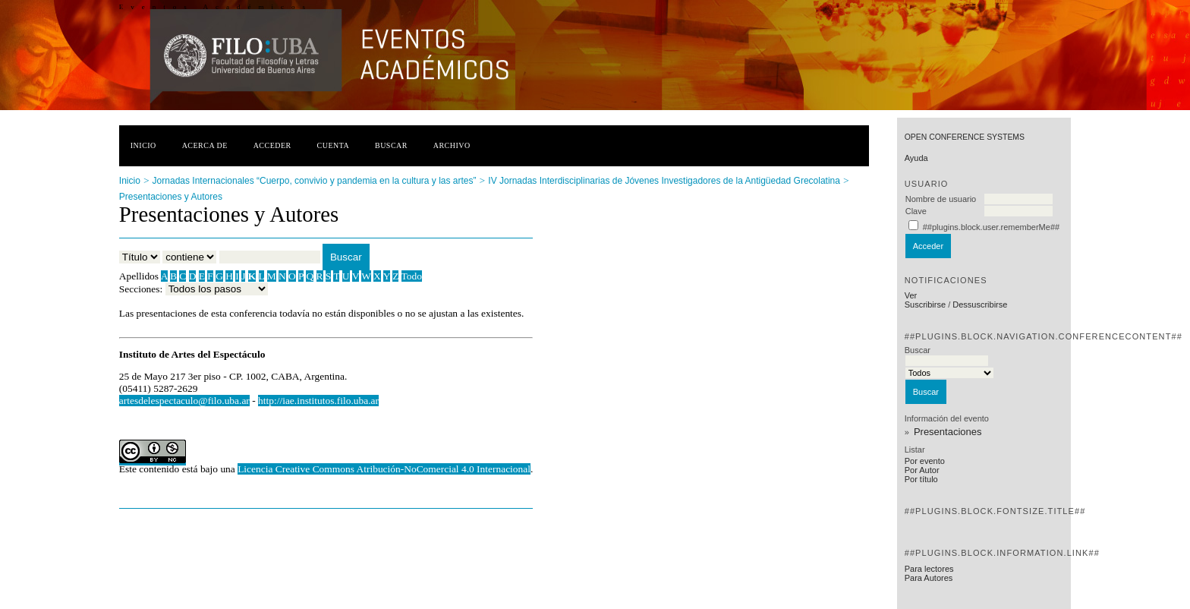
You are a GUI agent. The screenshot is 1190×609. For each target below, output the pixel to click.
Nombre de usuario (941, 199)
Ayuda (916, 158)
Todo (411, 276)
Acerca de (205, 145)
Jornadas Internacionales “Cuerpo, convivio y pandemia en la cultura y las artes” (315, 180)
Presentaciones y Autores (170, 196)
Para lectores (929, 568)
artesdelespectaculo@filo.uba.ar (184, 400)
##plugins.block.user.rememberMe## (991, 227)
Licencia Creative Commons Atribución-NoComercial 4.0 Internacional (384, 469)
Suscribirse (925, 304)
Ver (911, 295)
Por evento (925, 460)
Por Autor (922, 470)
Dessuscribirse (979, 304)
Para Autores (929, 577)
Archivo (452, 145)
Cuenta (333, 145)
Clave (916, 211)
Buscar (391, 145)
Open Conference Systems (965, 137)
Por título (921, 479)
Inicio (143, 145)
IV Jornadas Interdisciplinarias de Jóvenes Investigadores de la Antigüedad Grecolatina (664, 180)
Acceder (272, 145)
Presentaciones (948, 431)
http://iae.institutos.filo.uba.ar (318, 400)
